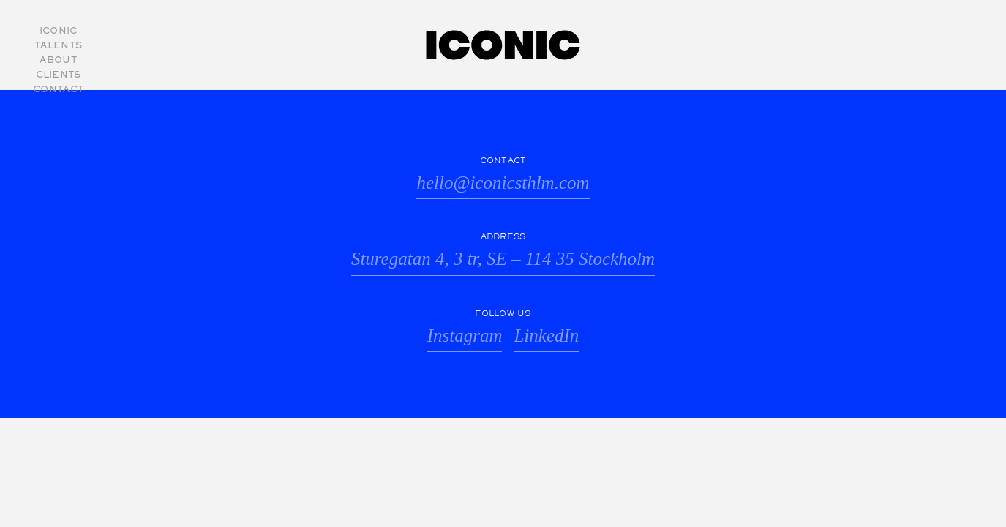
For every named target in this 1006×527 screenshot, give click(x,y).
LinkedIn (546, 335)
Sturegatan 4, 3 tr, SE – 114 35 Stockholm (503, 259)
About (58, 60)
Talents (58, 46)
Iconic (59, 31)
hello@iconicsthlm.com (502, 183)
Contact (58, 90)
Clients (58, 75)
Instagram (465, 335)
